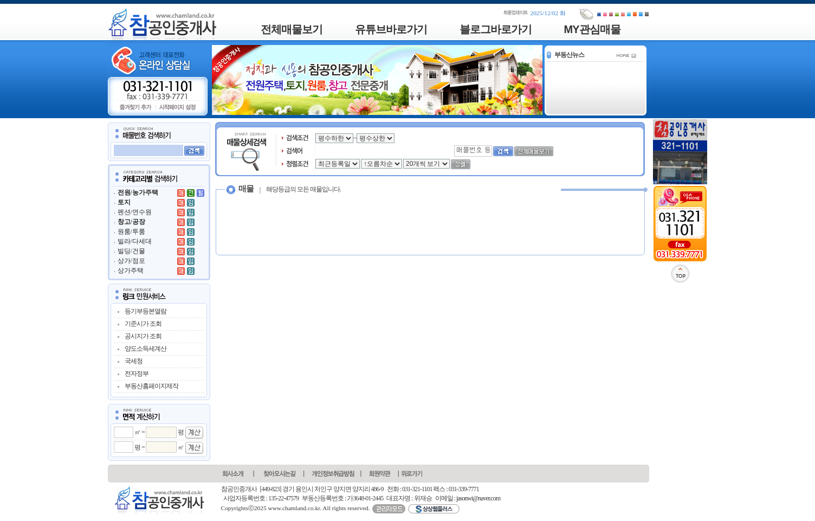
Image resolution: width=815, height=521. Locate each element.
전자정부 (136, 373)
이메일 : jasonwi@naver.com (467, 498)
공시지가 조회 (143, 336)
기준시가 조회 (143, 323)
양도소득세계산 (145, 348)
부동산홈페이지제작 (151, 386)
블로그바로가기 (496, 29)
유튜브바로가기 (391, 29)
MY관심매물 (592, 29)
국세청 (134, 361)
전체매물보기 (291, 29)
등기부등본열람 (145, 311)
